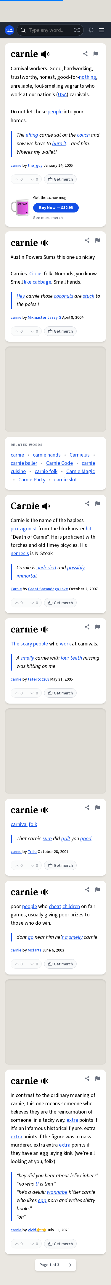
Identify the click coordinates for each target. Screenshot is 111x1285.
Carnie (16, 589)
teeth (76, 658)
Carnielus (80, 455)
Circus (36, 273)
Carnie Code (59, 463)
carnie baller (24, 463)
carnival (19, 824)
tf (37, 1184)
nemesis (20, 553)
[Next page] (70, 1265)
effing (32, 135)
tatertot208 (38, 679)
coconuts (63, 296)
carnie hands (47, 455)
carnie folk (46, 471)
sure (47, 838)
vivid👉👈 (37, 1230)
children (71, 906)
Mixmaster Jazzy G (44, 318)
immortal (26, 576)
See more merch (48, 218)
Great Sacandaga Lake (48, 589)
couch (83, 135)
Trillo (32, 852)
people (55, 111)
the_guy (35, 166)
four (65, 658)
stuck (88, 296)
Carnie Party (31, 479)
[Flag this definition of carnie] (95, 53)
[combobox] (50, 30)
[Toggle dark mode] (91, 30)
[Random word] (76, 30)
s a (65, 937)
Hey (21, 296)
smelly (27, 658)
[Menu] (101, 30)
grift (65, 838)
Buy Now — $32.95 (56, 208)
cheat (55, 906)
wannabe (57, 1192)
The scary (21, 644)
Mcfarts (34, 950)
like (27, 282)
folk (33, 824)
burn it (59, 143)
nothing (87, 77)
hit (89, 528)
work (65, 644)
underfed (46, 567)
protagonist (24, 528)
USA (62, 94)
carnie (16, 166)
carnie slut (65, 479)
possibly (76, 567)
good (85, 838)
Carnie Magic (80, 471)
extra (72, 1120)
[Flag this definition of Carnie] (97, 503)
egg (42, 1200)
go (30, 937)
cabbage (42, 282)
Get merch (60, 179)
